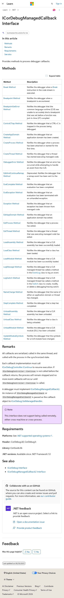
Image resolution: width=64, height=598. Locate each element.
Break (55, 87)
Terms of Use (46, 590)
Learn (5, 9)
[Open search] (52, 3)
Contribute (48, 586)
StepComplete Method (13, 303)
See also (7, 54)
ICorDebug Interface (17, 467)
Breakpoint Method (11, 98)
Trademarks (7, 594)
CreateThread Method (12, 153)
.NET (14, 9)
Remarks (8, 47)
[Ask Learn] (54, 10)
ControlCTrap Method (12, 123)
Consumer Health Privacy (24, 590)
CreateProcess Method (13, 142)
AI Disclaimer (7, 586)
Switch (35, 283)
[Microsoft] (32, 4)
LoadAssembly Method (13, 242)
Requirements (10, 50)
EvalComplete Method (12, 184)
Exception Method (11, 203)
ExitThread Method (11, 231)
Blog (37, 586)
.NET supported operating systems (33, 435)
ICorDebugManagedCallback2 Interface (26, 471)
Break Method (9, 87)
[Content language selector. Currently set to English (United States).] (15, 573)
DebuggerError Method (13, 162)
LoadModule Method (12, 258)
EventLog (36, 272)
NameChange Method (12, 292)
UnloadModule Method (13, 327)
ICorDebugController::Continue (17, 367)
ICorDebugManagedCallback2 (44, 389)
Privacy (5, 590)
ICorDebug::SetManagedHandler (26, 401)
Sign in (59, 3)
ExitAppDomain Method (13, 214)
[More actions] (59, 10)
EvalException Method (12, 192)
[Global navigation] (3, 3)
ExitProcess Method (11, 223)
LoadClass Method (11, 250)
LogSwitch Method (11, 278)
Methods (8, 43)
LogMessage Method (12, 266)
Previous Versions (24, 586)
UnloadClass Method (12, 319)
